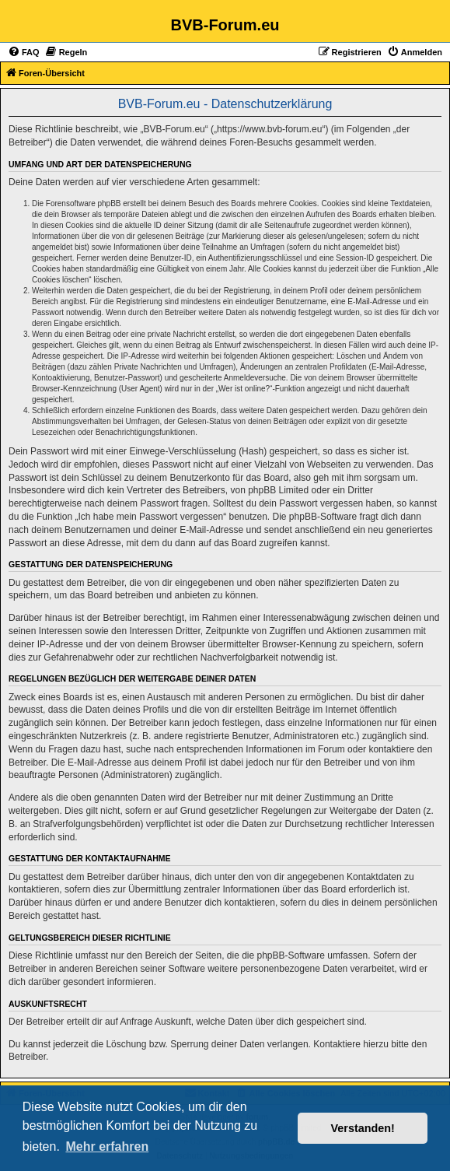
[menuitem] (24, 52)
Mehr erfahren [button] (106, 1146)
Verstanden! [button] (363, 1128)
